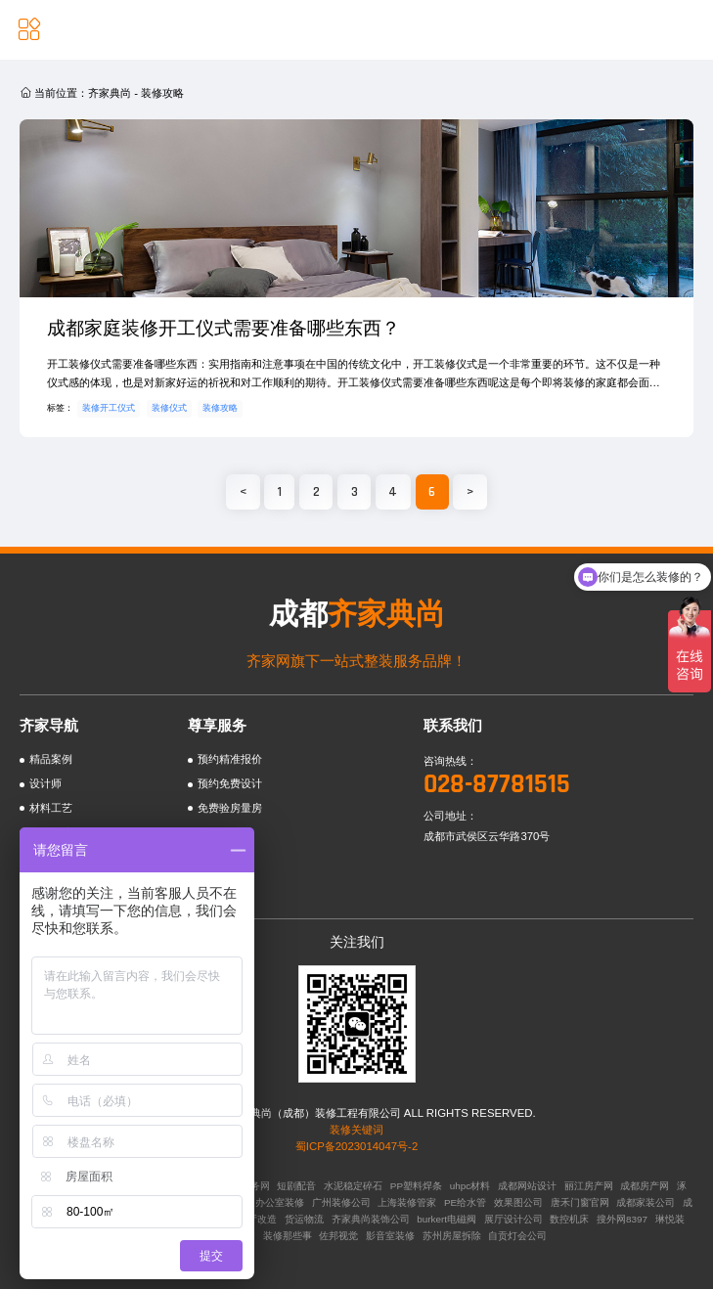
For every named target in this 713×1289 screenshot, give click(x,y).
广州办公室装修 (270, 1202)
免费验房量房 (230, 808)
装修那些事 (287, 1235)
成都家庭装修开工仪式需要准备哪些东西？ (223, 328)
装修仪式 (169, 408)
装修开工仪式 (108, 408)
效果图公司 (518, 1202)
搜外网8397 (622, 1219)
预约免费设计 (230, 783)
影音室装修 (390, 1235)
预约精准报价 (230, 759)
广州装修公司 (341, 1202)
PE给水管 (465, 1202)
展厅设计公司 (513, 1219)
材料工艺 (50, 808)
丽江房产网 (588, 1185)
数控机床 (569, 1219)
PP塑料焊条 (416, 1185)
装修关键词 (356, 1129)
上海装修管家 (407, 1202)
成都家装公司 (645, 1202)
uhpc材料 (470, 1185)
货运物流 (304, 1219)
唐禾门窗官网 (580, 1202)
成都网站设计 (527, 1185)
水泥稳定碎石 (353, 1185)
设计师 (45, 783)
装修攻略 (220, 408)
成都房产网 (644, 1185)
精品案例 (50, 759)
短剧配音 (296, 1185)
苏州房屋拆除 (452, 1235)
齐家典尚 (109, 93)
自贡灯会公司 (517, 1235)
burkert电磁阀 (446, 1219)
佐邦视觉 (338, 1235)
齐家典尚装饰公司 (371, 1219)
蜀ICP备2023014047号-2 (356, 1146)
